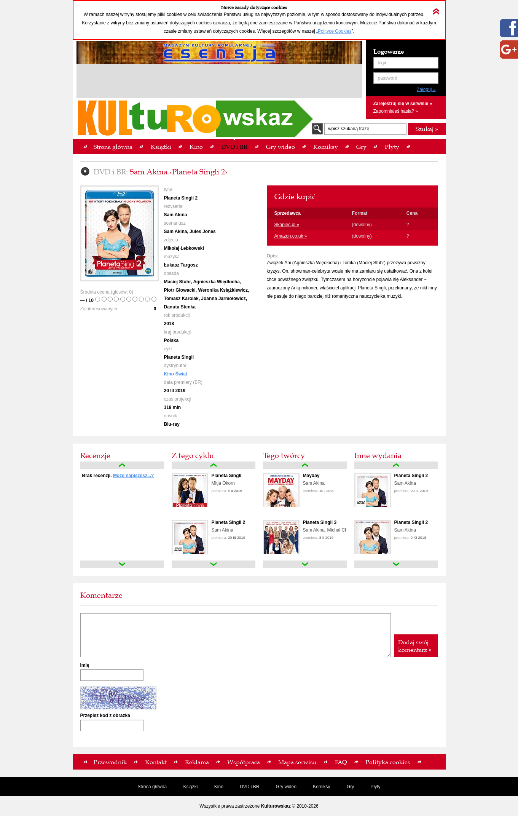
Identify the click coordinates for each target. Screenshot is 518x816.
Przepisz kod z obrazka (105, 715)
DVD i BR (249, 786)
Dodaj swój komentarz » (415, 645)
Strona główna (152, 786)
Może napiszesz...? (133, 475)
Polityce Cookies (335, 31)
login (382, 62)
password (387, 78)
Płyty (376, 786)
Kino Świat (175, 374)
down (122, 564)
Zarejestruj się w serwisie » (402, 103)
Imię (84, 665)
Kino (218, 786)
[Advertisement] (219, 82)
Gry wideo (286, 786)
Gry (350, 786)
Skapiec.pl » (286, 224)
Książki (190, 786)
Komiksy (321, 786)
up (122, 465)
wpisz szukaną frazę (348, 128)
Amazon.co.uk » (290, 236)
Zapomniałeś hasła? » (395, 111)
